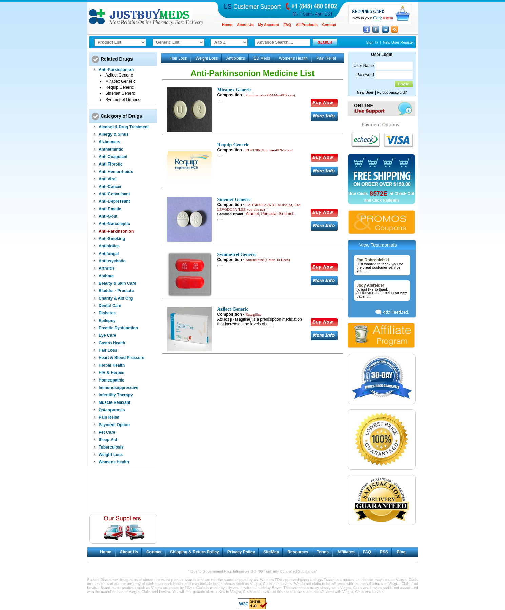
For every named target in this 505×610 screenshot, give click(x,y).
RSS (384, 552)
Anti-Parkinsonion (116, 69)
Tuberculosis (111, 447)
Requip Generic (119, 87)
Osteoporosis (112, 410)
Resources (297, 552)
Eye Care (107, 335)
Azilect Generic (119, 75)
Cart (377, 18)
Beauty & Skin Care (117, 283)
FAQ (287, 25)
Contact (329, 25)
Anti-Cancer (110, 186)
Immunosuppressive (118, 387)
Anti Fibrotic (111, 164)
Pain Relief (109, 417)
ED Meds (262, 58)
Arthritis (107, 268)
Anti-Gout (108, 216)
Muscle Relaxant (114, 402)
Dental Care (110, 305)
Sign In (372, 42)
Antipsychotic (112, 261)
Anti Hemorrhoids (116, 171)
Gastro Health (112, 343)
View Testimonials (378, 245)
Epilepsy (107, 320)
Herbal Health (112, 365)
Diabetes (107, 313)
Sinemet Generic (120, 93)
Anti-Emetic (110, 208)
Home (227, 25)
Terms (323, 552)
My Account (268, 25)
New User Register (398, 42)
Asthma (106, 276)
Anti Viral (107, 179)
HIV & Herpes (111, 372)
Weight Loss (111, 454)
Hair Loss (108, 350)
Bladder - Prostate (116, 290)
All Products (307, 25)
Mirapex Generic (120, 81)
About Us (245, 25)
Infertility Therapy (116, 395)
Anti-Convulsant (114, 194)
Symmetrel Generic (122, 99)
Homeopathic (111, 380)
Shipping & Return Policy (194, 552)
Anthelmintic (111, 149)
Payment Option (114, 424)
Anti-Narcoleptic (114, 223)
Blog (401, 552)
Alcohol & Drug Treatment (124, 127)
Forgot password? (392, 92)
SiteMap (271, 552)
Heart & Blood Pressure (121, 357)
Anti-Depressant (114, 201)
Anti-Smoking (112, 238)
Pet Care (107, 432)
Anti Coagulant (113, 156)
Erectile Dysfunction (118, 328)
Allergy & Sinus (114, 134)
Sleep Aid (108, 439)
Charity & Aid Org (116, 298)
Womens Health (114, 462)
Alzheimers (109, 141)
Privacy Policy (241, 552)
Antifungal (109, 253)
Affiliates (346, 552)
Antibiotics (109, 246)
